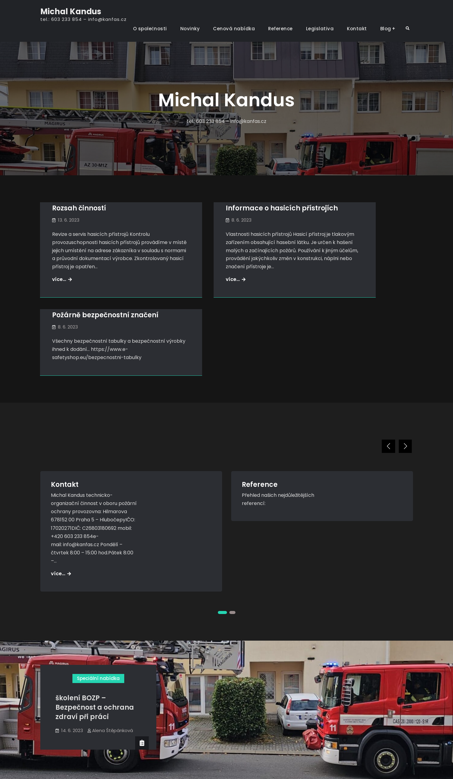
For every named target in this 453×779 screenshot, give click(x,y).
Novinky (190, 28)
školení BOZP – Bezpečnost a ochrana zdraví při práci (94, 662)
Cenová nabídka (234, 28)
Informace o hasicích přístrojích (218, 213)
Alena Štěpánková (112, 685)
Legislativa (320, 28)
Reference (280, 28)
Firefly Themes (281, 768)
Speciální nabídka (98, 633)
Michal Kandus (70, 11)
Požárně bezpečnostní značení (347, 213)
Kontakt (357, 28)
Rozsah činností (79, 208)
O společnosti (150, 28)
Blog (385, 28)
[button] (385, 400)
